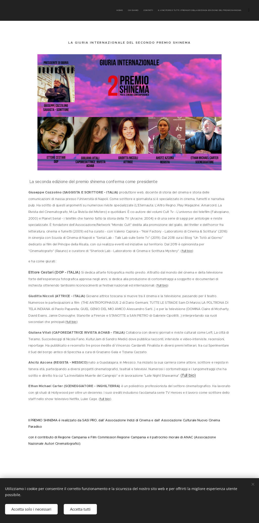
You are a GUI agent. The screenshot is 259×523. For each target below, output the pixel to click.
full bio (187, 251)
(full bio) (188, 375)
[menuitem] (195, 10)
